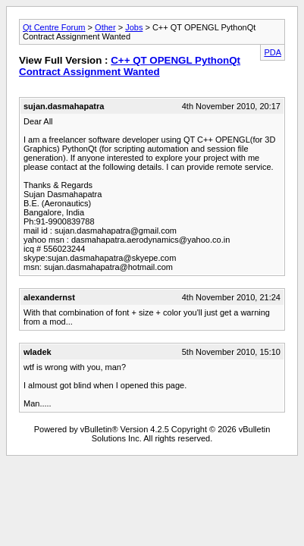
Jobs (134, 27)
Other (105, 27)
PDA (272, 52)
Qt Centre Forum (54, 27)
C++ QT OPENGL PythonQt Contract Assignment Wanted (129, 66)
